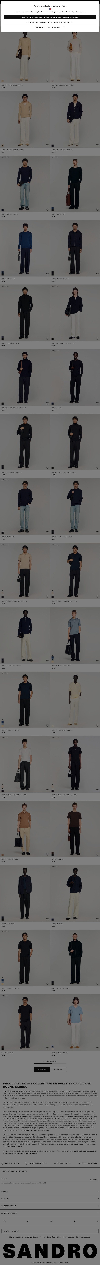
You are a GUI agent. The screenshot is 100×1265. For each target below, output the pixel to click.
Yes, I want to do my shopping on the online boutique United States (50, 17)
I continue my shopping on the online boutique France (50, 23)
